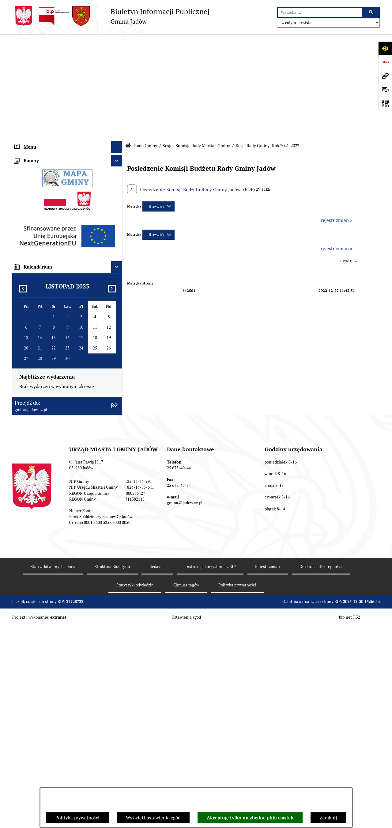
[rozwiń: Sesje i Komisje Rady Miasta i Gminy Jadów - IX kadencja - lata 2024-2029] (118, 161)
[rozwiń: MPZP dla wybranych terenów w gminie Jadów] (118, 396)
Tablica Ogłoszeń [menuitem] (33, 244)
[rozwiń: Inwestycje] (118, 336)
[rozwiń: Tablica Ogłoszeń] (118, 244)
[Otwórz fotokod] (385, 103)
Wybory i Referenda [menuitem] (35, 267)
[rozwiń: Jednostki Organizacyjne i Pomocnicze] (118, 210)
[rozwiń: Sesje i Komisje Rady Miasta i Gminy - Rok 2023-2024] (118, 138)
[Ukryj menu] (117, 42)
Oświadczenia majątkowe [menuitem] (41, 302)
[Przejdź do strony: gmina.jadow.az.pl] (385, 76)
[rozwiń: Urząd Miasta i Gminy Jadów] (118, 54)
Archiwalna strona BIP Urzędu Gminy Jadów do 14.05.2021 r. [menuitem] (60, 411)
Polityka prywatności (77, 818)
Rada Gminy (145, 41)
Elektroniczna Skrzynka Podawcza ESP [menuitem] (55, 221)
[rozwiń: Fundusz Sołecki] (118, 325)
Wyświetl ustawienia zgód (153, 818)
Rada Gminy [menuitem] (27, 76)
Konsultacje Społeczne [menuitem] (38, 233)
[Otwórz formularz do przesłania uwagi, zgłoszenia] (385, 90)
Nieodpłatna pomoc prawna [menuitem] (43, 256)
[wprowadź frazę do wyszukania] (320, 12)
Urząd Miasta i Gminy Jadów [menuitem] (44, 53)
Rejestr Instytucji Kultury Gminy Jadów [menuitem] (56, 279)
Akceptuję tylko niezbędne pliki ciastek (250, 818)
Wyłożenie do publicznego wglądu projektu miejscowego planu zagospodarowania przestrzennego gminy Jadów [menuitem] (59, 366)
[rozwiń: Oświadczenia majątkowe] (118, 302)
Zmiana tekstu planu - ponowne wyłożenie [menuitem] (59, 384)
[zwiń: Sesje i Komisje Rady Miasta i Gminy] (118, 107)
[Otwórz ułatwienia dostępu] (385, 48)
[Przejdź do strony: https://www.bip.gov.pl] (385, 62)
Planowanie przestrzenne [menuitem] (41, 348)
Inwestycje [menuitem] (26, 336)
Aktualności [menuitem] (27, 65)
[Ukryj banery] (117, 428)
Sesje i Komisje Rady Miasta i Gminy (196, 41)
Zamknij (328, 818)
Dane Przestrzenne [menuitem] (35, 290)
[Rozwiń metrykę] (158, 101)
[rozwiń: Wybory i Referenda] (118, 267)
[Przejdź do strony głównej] (110, 16)
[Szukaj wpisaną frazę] (371, 12)
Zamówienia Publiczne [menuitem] (38, 313)
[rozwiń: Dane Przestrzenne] (118, 290)
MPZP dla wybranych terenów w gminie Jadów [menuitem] (63, 396)
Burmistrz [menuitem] (25, 198)
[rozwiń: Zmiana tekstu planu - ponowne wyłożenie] (118, 385)
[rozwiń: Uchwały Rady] (118, 92)
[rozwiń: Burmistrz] (118, 198)
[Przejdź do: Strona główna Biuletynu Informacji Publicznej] (128, 40)
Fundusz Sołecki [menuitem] (31, 325)
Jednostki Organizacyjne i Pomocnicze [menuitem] (54, 210)
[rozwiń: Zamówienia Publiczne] (118, 313)
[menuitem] (67, 92)
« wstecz (348, 155)
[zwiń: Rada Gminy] (118, 77)
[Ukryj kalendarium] (117, 534)
